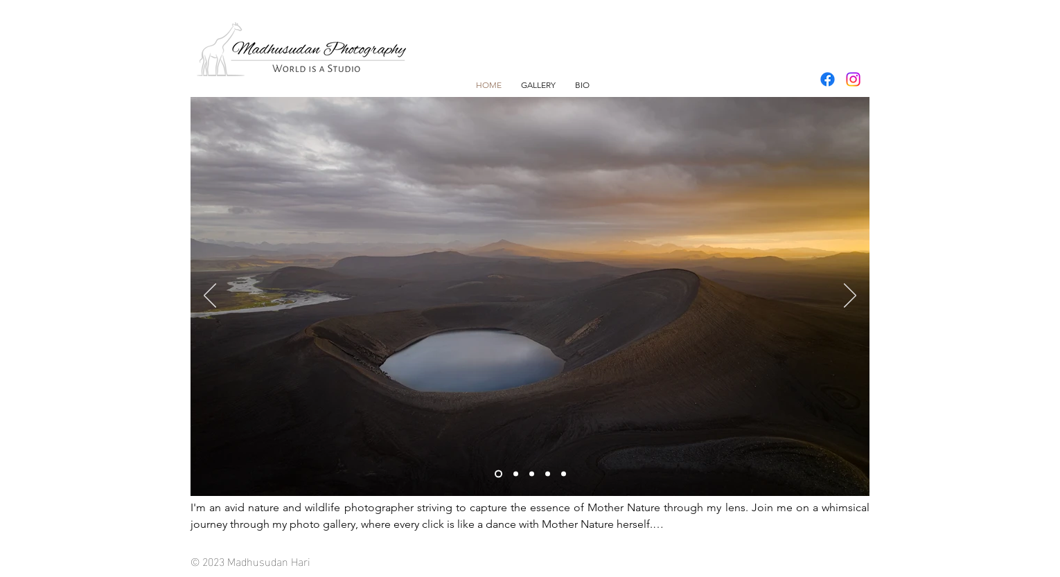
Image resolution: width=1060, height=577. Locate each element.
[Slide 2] (515, 474)
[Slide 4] (547, 474)
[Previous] (210, 296)
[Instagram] (853, 79)
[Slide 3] (531, 474)
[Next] (850, 296)
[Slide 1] (498, 474)
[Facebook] (827, 79)
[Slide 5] (563, 474)
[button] (538, 85)
